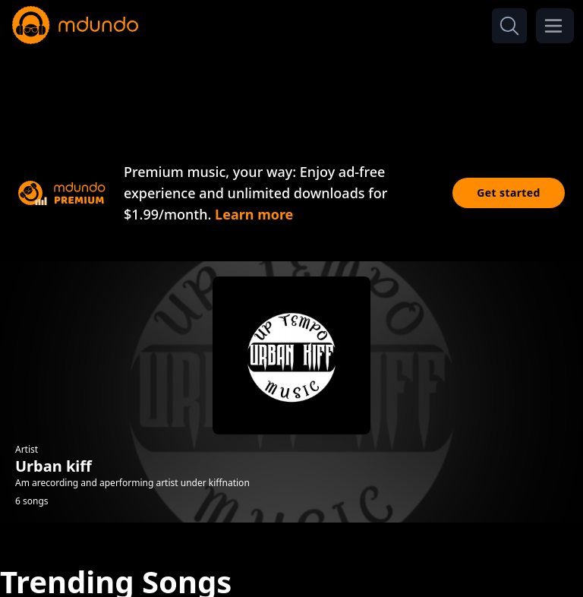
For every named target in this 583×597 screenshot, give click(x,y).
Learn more (254, 214)
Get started (508, 192)
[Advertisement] (291, 89)
